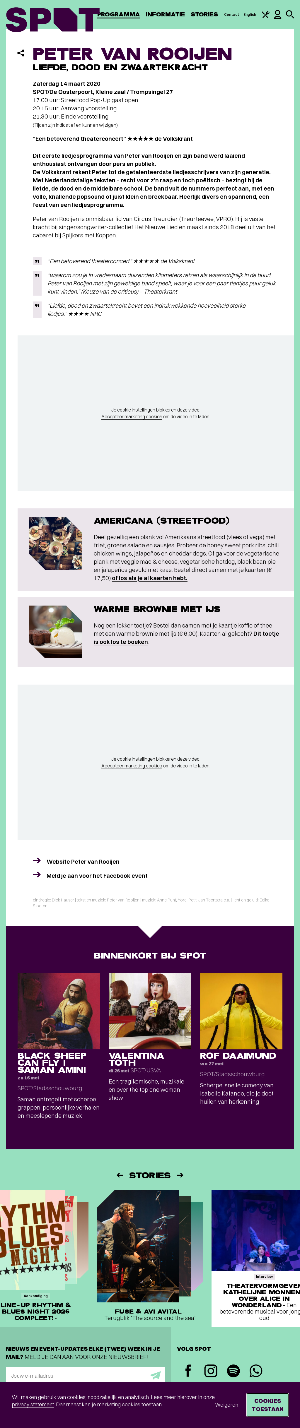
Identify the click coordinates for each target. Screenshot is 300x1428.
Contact (231, 14)
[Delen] (21, 53)
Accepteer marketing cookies (131, 416)
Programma (118, 14)
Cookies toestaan (268, 1404)
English (249, 14)
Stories (204, 14)
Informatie (165, 14)
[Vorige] (119, 1175)
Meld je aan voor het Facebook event (97, 875)
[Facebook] (188, 1371)
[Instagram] (211, 1372)
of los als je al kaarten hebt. (150, 578)
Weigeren (226, 1404)
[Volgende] (180, 1175)
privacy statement (33, 1404)
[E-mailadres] (85, 1375)
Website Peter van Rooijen (83, 861)
